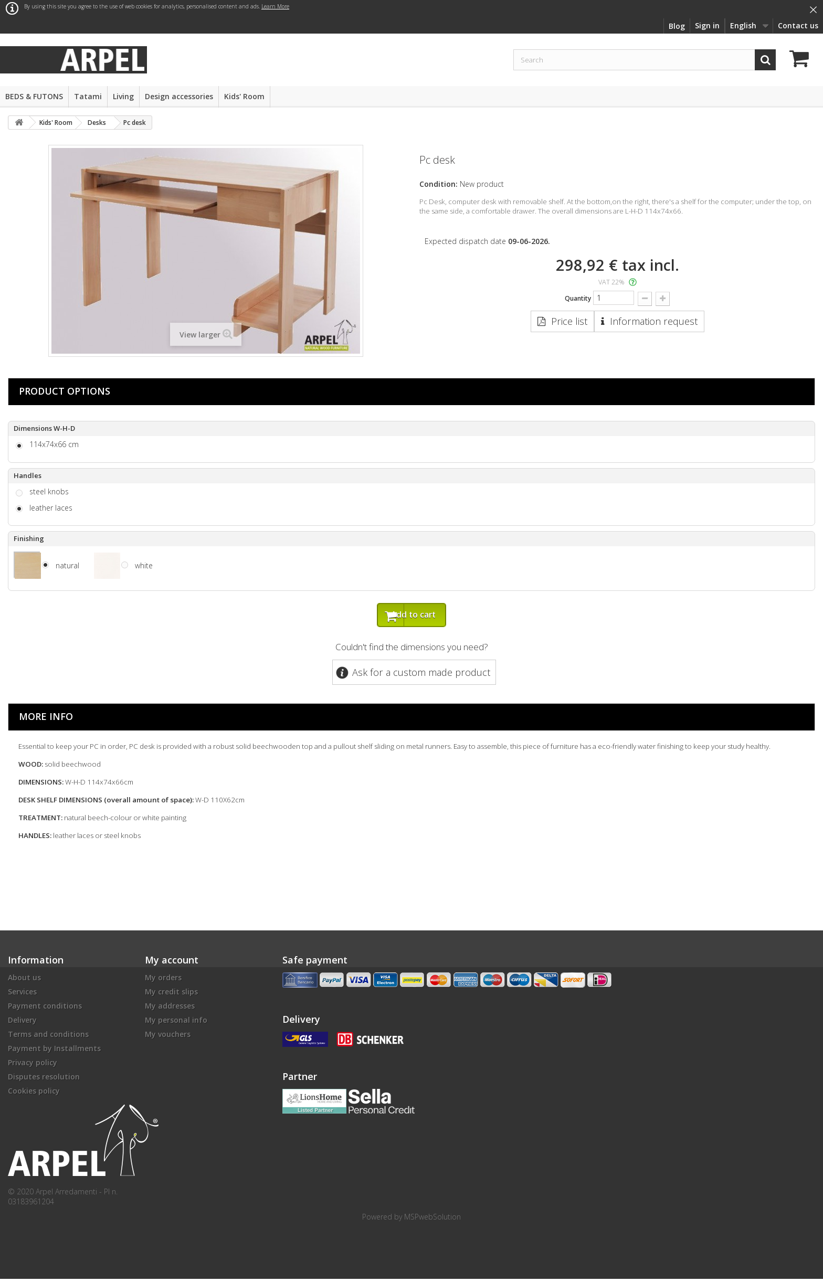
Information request (654, 321)
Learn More (275, 6)
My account (171, 963)
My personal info (176, 1023)
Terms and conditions (48, 1037)
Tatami (88, 96)
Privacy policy (32, 1066)
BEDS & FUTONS (34, 96)
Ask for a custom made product (421, 675)
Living (123, 96)
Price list (569, 321)
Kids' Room (244, 96)
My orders (163, 981)
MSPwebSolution (432, 1220)
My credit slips (171, 995)
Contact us (798, 25)
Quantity (578, 298)
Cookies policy (34, 1094)
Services (22, 995)
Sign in (707, 25)
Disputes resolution (44, 1080)
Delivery (22, 1023)
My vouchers (168, 1037)
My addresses (170, 1009)
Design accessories (179, 96)
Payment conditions (45, 1009)
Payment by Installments (54, 1051)
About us (24, 981)
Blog (677, 26)
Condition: (438, 184)
